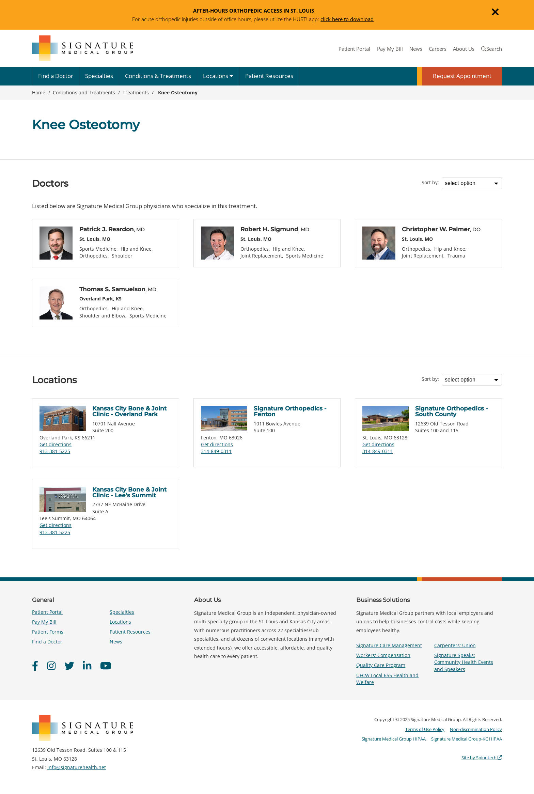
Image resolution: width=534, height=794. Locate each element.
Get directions (56, 444)
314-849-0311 (216, 451)
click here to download (347, 19)
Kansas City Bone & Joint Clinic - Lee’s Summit (129, 492)
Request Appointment (462, 76)
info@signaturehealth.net (76, 767)
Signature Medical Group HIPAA (394, 739)
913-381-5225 (55, 451)
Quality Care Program (380, 665)
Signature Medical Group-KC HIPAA (466, 739)
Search (491, 48)
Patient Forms (47, 631)
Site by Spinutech (481, 757)
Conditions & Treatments (158, 76)
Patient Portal (354, 48)
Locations (218, 76)
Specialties (99, 76)
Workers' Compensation (383, 655)
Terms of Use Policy (424, 729)
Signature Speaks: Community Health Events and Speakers (463, 662)
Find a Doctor (55, 76)
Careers (437, 48)
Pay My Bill (390, 48)
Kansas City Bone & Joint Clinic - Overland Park (129, 411)
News (415, 48)
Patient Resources (269, 76)
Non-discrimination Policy (476, 729)
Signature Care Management (389, 645)
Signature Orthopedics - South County (451, 411)
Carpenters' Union (455, 645)
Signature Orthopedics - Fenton (290, 411)
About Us (463, 48)
